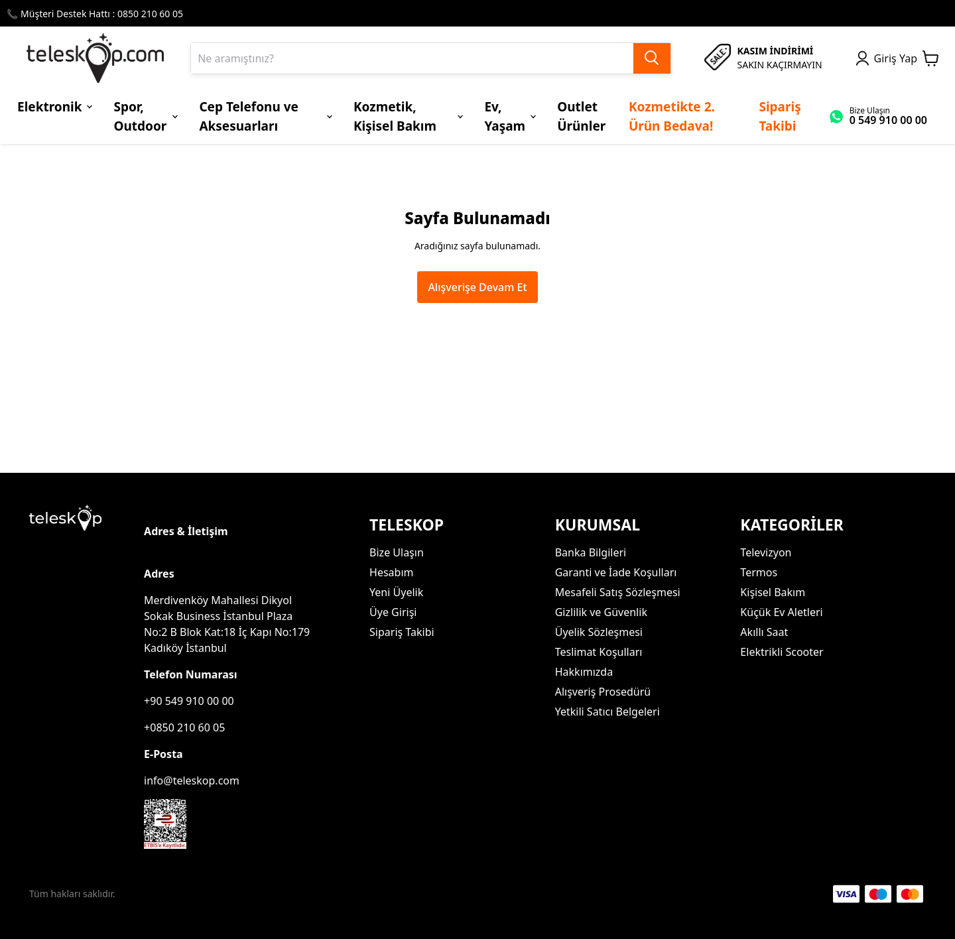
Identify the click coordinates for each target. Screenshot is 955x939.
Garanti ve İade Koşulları (616, 572)
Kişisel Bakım (772, 592)
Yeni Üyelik (396, 592)
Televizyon (765, 552)
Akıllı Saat (764, 632)
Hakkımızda (584, 671)
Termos (758, 572)
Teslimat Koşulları (599, 652)
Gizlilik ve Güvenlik (601, 612)
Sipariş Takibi (401, 632)
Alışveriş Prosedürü (603, 691)
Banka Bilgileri (590, 552)
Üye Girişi (392, 612)
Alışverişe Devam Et (477, 287)
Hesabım (391, 572)
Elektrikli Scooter (781, 652)
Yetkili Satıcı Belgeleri (607, 711)
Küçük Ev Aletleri (781, 612)
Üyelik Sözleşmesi (599, 632)
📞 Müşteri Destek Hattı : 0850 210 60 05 (95, 13)
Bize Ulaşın (396, 552)
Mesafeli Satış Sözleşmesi (617, 592)
